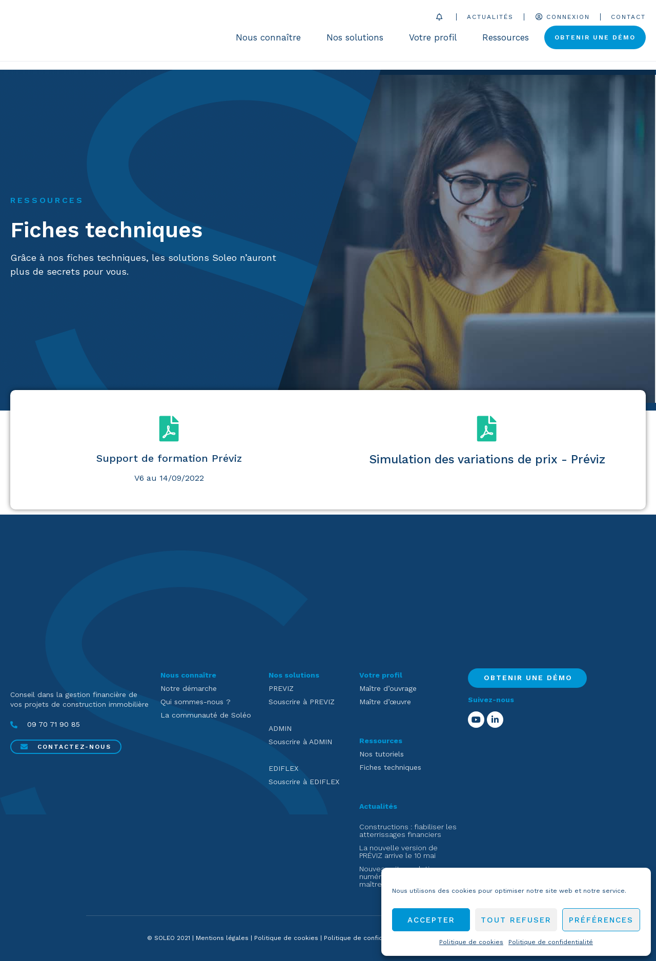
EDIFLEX (283, 768)
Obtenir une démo (595, 42)
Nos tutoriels (381, 754)
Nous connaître (271, 42)
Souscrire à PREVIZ (302, 702)
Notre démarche (188, 688)
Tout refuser (516, 920)
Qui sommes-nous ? (195, 702)
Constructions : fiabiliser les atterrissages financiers (408, 831)
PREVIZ (281, 688)
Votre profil (435, 42)
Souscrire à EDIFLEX (304, 782)
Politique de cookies (471, 942)
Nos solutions (357, 42)
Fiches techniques (390, 767)
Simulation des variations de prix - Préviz (487, 459)
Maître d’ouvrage (388, 688)
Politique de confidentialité (550, 942)
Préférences (601, 920)
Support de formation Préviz (169, 458)
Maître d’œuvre (385, 702)
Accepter (431, 920)
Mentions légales (222, 938)
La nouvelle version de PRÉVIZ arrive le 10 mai (398, 852)
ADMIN (280, 728)
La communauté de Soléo (205, 715)
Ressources (508, 42)
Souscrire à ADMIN (300, 742)
